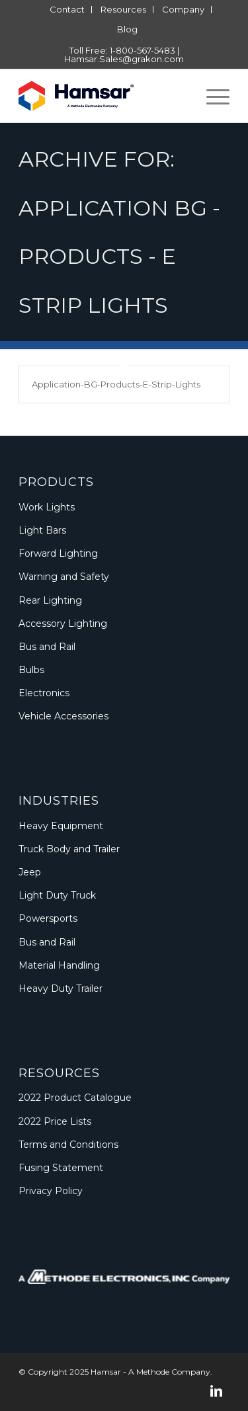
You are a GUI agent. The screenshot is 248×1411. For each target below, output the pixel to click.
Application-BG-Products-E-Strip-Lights (116, 384)
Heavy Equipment (61, 826)
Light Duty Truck (57, 895)
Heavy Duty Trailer (61, 988)
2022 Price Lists (55, 1121)
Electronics (44, 693)
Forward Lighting (58, 553)
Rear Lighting (50, 600)
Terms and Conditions (68, 1144)
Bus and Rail (47, 647)
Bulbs (31, 670)
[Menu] (211, 95)
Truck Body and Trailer (69, 849)
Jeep (30, 872)
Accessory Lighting (63, 623)
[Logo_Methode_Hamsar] (103, 95)
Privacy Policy (51, 1191)
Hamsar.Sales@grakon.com (124, 59)
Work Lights (47, 507)
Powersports (48, 918)
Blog (127, 29)
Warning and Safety (64, 577)
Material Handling (59, 965)
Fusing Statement (61, 1168)
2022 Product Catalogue (75, 1098)
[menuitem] (67, 9)
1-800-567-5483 (142, 50)
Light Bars (42, 530)
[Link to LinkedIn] (216, 1391)
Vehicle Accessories (63, 716)
